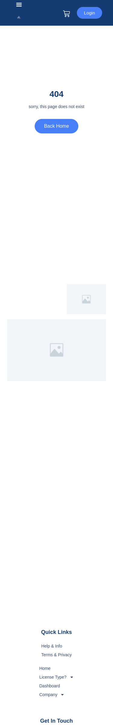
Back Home (56, 126)
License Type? (56, 677)
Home (44, 668)
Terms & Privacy (56, 654)
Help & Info (51, 646)
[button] (19, 4)
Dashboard (49, 685)
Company (51, 695)
